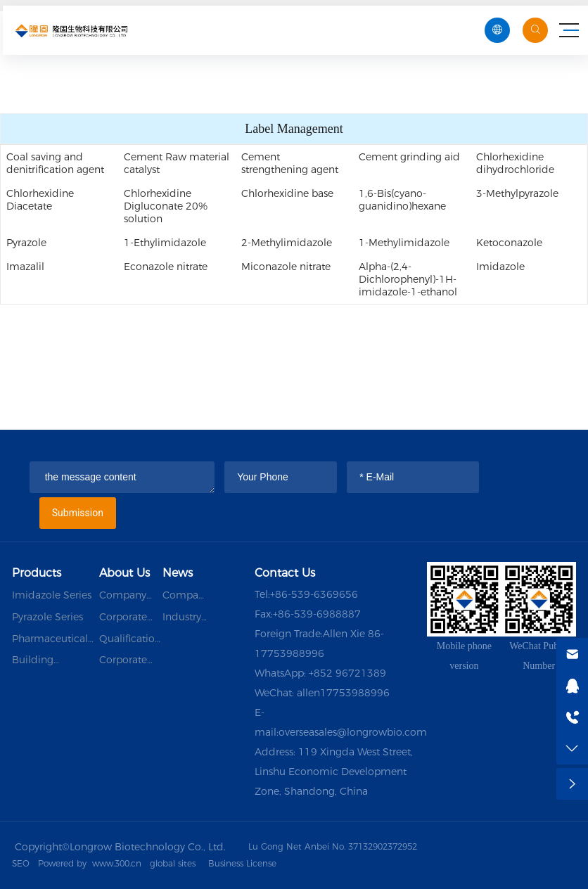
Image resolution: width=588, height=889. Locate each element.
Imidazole (500, 266)
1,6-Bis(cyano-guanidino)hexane (402, 199)
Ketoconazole (509, 242)
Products (36, 573)
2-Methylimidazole (286, 242)
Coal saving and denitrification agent (55, 163)
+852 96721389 (347, 673)
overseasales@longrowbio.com (353, 732)
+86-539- (292, 594)
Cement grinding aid (409, 157)
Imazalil (25, 266)
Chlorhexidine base (287, 193)
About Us (124, 573)
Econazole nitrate (165, 266)
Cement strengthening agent (289, 163)
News (177, 573)
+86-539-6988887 (317, 614)
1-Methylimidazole (404, 242)
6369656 (336, 594)
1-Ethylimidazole (165, 242)
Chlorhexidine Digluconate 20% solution (165, 206)
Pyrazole (26, 242)
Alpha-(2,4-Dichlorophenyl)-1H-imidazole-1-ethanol (408, 279)
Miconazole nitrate (286, 266)
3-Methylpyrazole (517, 193)
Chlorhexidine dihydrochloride (515, 163)
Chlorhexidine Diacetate (40, 199)
